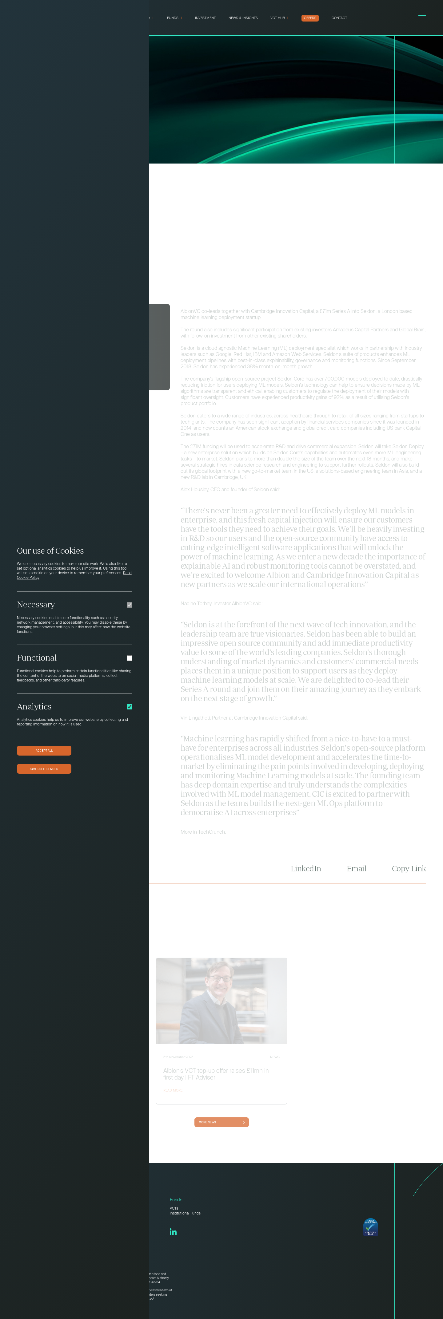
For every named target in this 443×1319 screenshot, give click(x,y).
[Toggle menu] (422, 18)
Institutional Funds (185, 1213)
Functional (37, 657)
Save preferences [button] (44, 769)
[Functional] (129, 658)
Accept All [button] (44, 750)
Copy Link (409, 874)
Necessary (36, 604)
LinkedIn (306, 874)
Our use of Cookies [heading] (50, 550)
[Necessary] (129, 605)
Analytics (34, 706)
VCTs (174, 1208)
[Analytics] (129, 706)
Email (356, 874)
